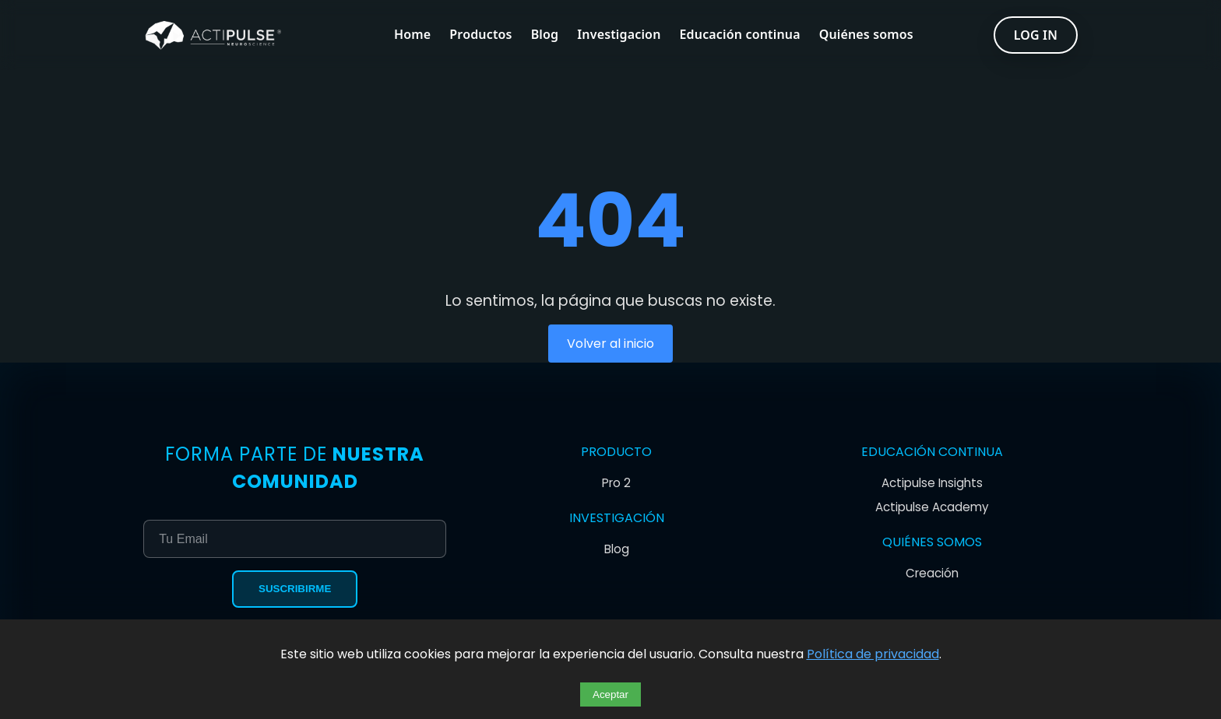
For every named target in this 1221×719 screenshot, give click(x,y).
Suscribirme (295, 588)
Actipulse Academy (932, 507)
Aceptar (610, 694)
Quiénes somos (866, 35)
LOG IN (1035, 35)
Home (412, 35)
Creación (932, 573)
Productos (480, 35)
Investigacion (618, 35)
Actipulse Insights (932, 483)
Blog (545, 35)
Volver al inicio (610, 343)
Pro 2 (616, 483)
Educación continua (740, 35)
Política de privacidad (873, 654)
